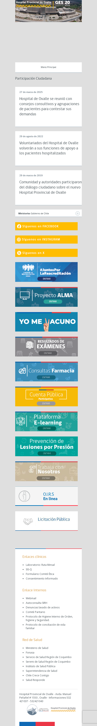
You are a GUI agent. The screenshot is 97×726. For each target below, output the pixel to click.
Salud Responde (35, 680)
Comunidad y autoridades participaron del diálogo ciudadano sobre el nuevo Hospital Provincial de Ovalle (50, 187)
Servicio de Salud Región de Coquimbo (49, 657)
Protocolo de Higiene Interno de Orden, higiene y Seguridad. (49, 618)
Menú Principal (48, 67)
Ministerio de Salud (37, 648)
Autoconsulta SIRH (36, 603)
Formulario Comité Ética (40, 574)
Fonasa (30, 652)
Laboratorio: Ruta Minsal (40, 565)
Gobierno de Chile (49, 213)
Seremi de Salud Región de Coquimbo (48, 661)
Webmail (31, 598)
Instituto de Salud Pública (40, 666)
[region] (48, 11)
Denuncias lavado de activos (43, 607)
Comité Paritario (35, 612)
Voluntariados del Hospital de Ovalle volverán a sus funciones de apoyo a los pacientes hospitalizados (48, 148)
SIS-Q (29, 569)
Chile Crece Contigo (37, 675)
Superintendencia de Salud (41, 671)
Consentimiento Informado (42, 578)
